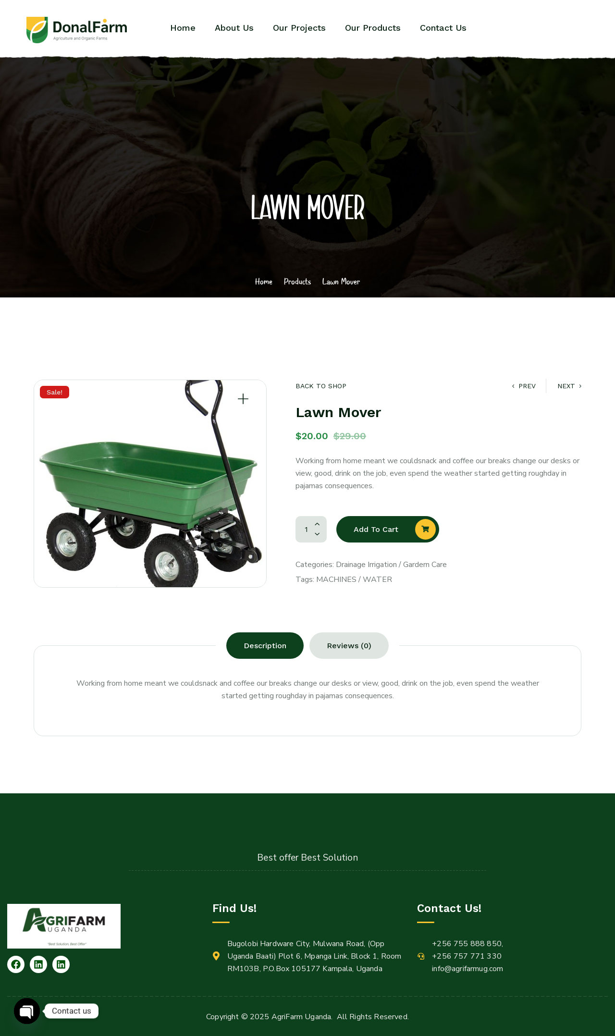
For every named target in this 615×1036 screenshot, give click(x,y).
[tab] (265, 645)
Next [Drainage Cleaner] (569, 386)
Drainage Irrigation (366, 564)
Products (297, 281)
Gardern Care (425, 564)
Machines (336, 579)
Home (263, 281)
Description (265, 645)
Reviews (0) (349, 645)
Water (377, 579)
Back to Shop (320, 386)
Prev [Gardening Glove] (524, 386)
